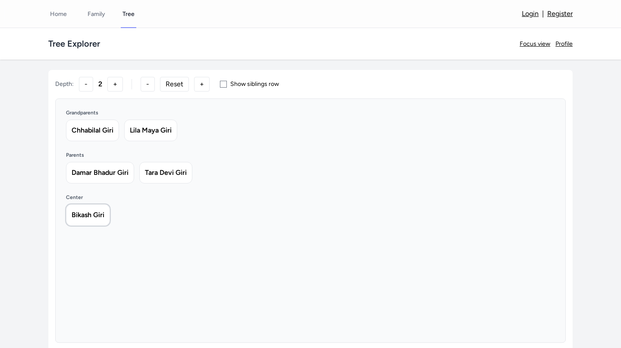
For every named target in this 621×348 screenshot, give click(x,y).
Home (58, 14)
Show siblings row (249, 84)
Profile (564, 43)
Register (560, 13)
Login (530, 13)
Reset (174, 84)
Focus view (535, 43)
